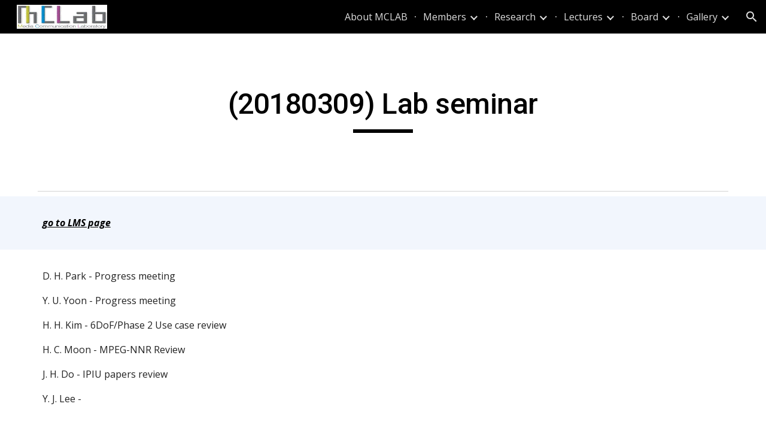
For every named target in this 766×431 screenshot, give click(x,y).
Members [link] (444, 16)
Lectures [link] (583, 16)
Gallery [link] (702, 16)
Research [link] (515, 16)
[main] (383, 109)
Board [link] (644, 16)
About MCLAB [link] (376, 16)
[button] (751, 16)
